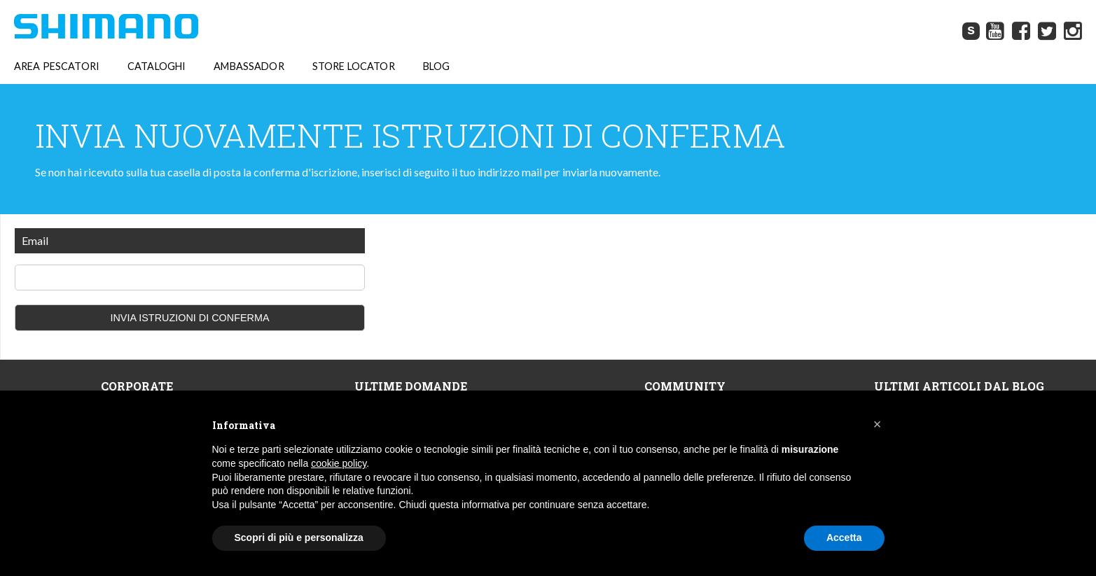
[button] (877, 424)
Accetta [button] (844, 537)
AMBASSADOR (249, 67)
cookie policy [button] (338, 463)
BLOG (436, 67)
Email (35, 240)
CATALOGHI (156, 67)
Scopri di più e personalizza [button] (299, 537)
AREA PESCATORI (56, 67)
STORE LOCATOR (353, 67)
